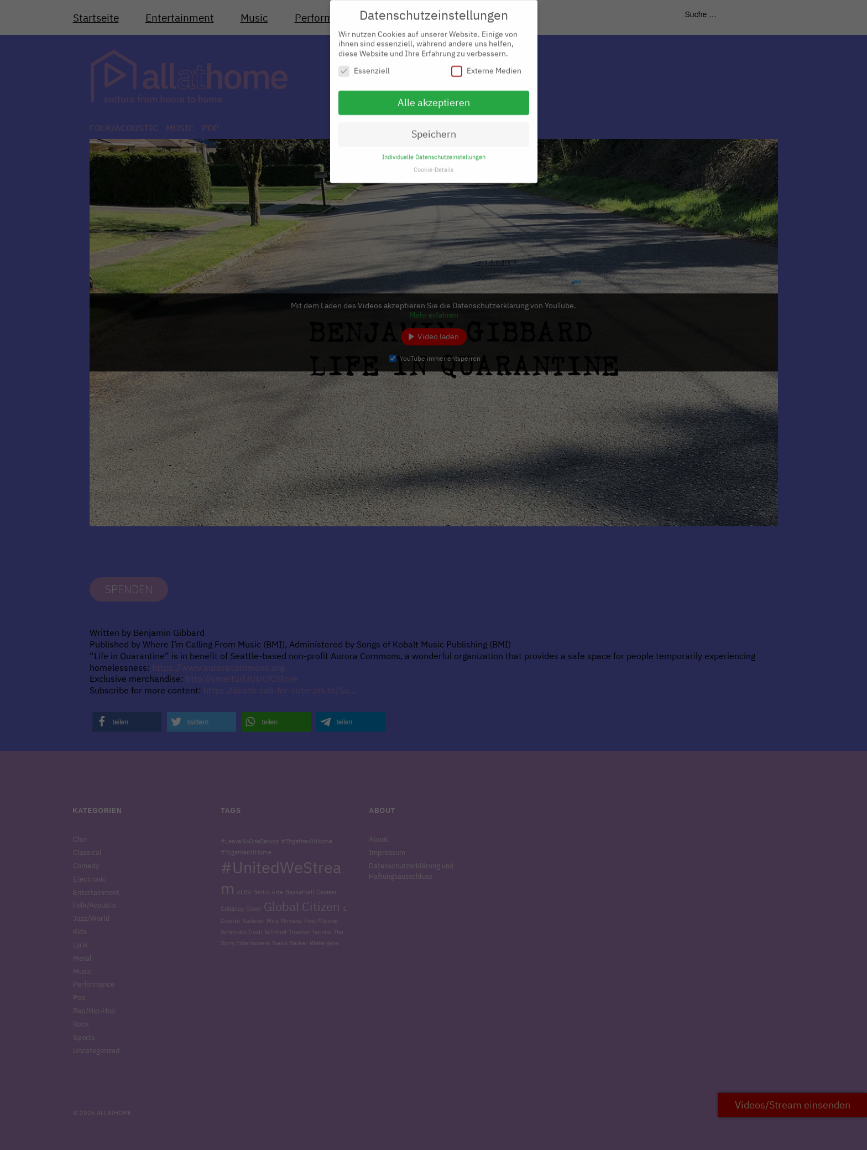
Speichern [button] (433, 128)
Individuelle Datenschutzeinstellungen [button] (433, 152)
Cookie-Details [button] (433, 164)
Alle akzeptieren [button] (434, 97)
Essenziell (364, 66)
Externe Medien (486, 66)
